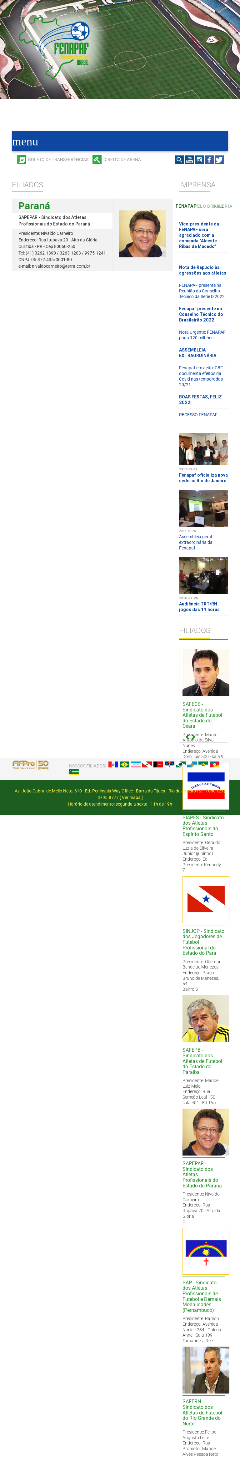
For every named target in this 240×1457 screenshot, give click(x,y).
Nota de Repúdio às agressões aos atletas (202, 270)
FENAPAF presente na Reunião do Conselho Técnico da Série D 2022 (202, 291)
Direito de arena (122, 159)
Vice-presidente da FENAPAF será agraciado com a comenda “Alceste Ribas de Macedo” (199, 235)
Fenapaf (185, 206)
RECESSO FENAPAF (198, 414)
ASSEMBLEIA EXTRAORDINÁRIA (197, 352)
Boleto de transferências (58, 159)
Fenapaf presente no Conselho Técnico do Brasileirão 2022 (201, 314)
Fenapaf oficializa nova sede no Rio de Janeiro (203, 472)
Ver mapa (131, 797)
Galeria (222, 206)
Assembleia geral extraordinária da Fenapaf (203, 536)
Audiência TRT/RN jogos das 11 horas (203, 601)
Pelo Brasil (203, 206)
